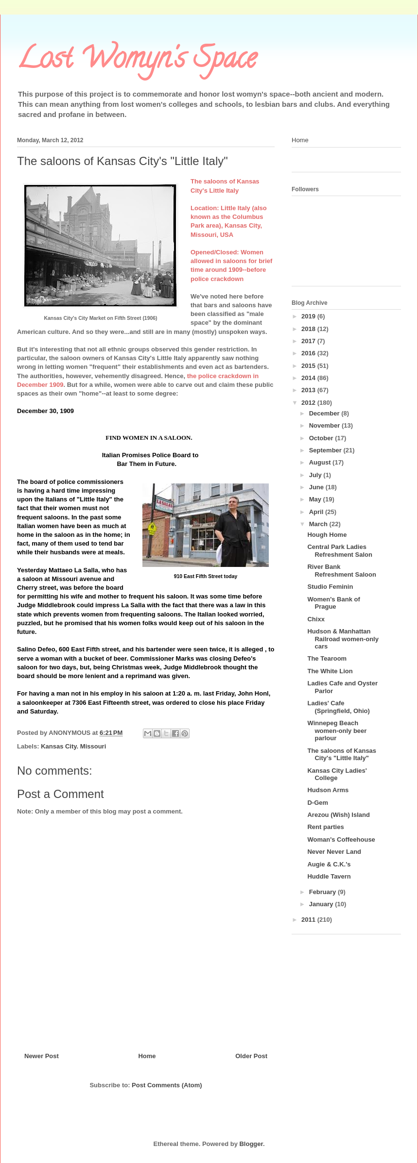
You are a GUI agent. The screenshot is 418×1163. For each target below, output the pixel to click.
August (320, 462)
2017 (309, 341)
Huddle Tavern (328, 876)
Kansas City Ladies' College (336, 774)
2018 (309, 328)
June (317, 487)
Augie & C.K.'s (328, 864)
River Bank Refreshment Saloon (341, 570)
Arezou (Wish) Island (338, 814)
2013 (309, 390)
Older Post (251, 1056)
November (325, 425)
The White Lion (329, 671)
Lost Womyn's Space (136, 61)
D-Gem (317, 802)
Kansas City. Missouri (73, 746)
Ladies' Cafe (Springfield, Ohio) (338, 706)
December (325, 413)
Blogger (250, 1143)
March (319, 524)
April (317, 511)
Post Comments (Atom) (167, 1085)
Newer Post (41, 1056)
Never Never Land (334, 851)
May (316, 499)
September (326, 450)
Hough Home (327, 534)
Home (147, 1056)
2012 (309, 402)
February (323, 892)
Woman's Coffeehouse (341, 839)
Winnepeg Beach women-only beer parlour (336, 730)
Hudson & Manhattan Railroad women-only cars (342, 639)
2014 (309, 378)
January (322, 904)
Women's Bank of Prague (333, 603)
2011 (309, 919)
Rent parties (325, 827)
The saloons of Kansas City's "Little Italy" (341, 754)
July (316, 475)
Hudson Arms (327, 790)
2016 (309, 353)
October (322, 438)
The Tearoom (327, 658)
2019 (309, 316)
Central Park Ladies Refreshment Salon (339, 550)
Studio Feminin (330, 586)
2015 (309, 365)
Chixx (315, 619)
